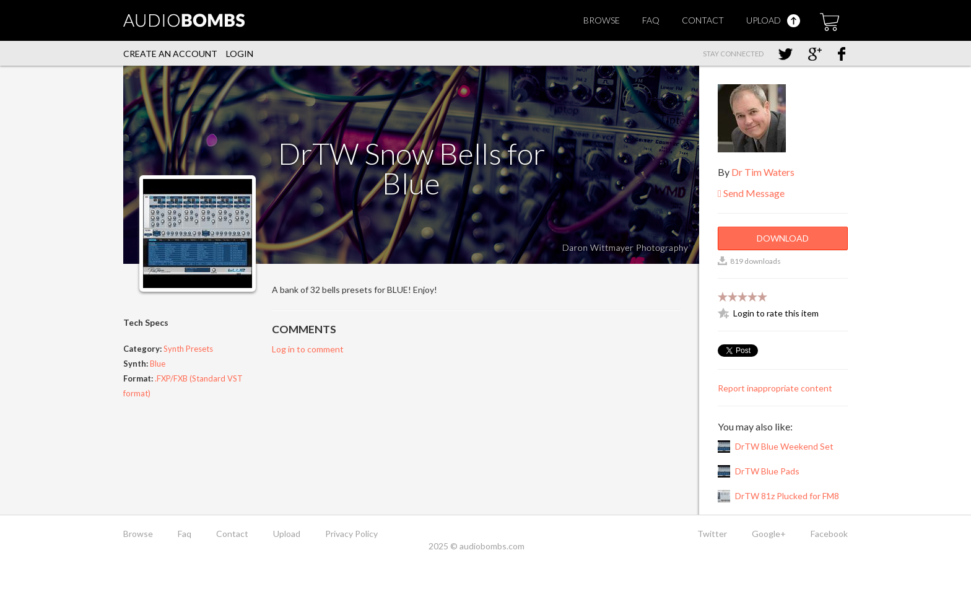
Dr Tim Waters (763, 172)
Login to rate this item (776, 313)
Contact (703, 20)
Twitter (712, 533)
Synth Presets (188, 349)
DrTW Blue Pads (767, 471)
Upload (773, 20)
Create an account (170, 53)
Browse (601, 20)
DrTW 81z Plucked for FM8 (787, 496)
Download (783, 238)
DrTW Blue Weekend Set (784, 446)
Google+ (769, 533)
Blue (157, 364)
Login (239, 53)
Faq (651, 20)
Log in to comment (308, 349)
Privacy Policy (351, 533)
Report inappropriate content (775, 388)
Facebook (829, 533)
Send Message (751, 193)
